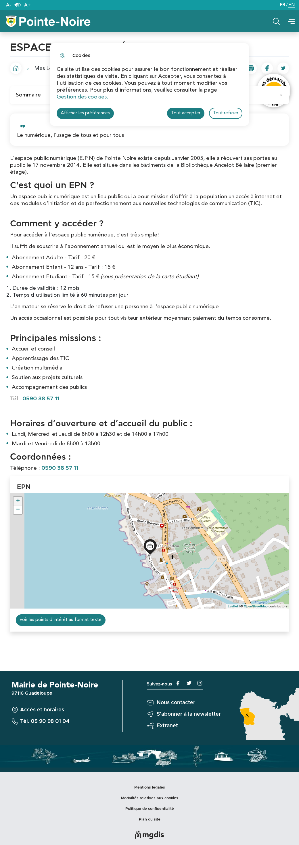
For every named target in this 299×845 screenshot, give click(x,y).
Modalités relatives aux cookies (149, 798)
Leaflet (233, 606)
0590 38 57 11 (41, 398)
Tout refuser (225, 113)
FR (282, 5)
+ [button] (18, 501)
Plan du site (149, 819)
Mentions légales (149, 787)
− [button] (18, 509)
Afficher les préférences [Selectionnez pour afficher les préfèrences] (85, 113)
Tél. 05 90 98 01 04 (45, 721)
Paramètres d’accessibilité (17, 5)
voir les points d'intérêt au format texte (60, 619)
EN (291, 5)
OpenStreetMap (256, 606)
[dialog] (149, 84)
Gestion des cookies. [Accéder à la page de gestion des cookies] (82, 97)
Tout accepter (185, 113)
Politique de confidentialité (149, 809)
